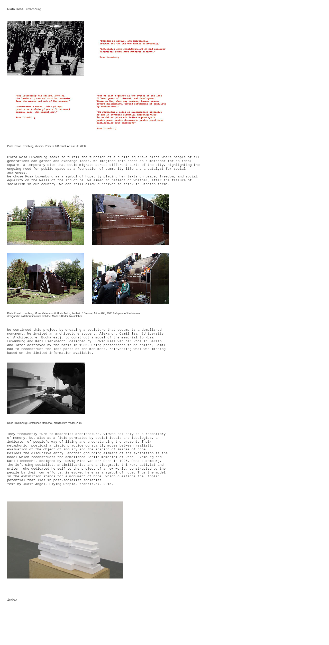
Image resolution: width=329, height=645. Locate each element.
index (12, 600)
